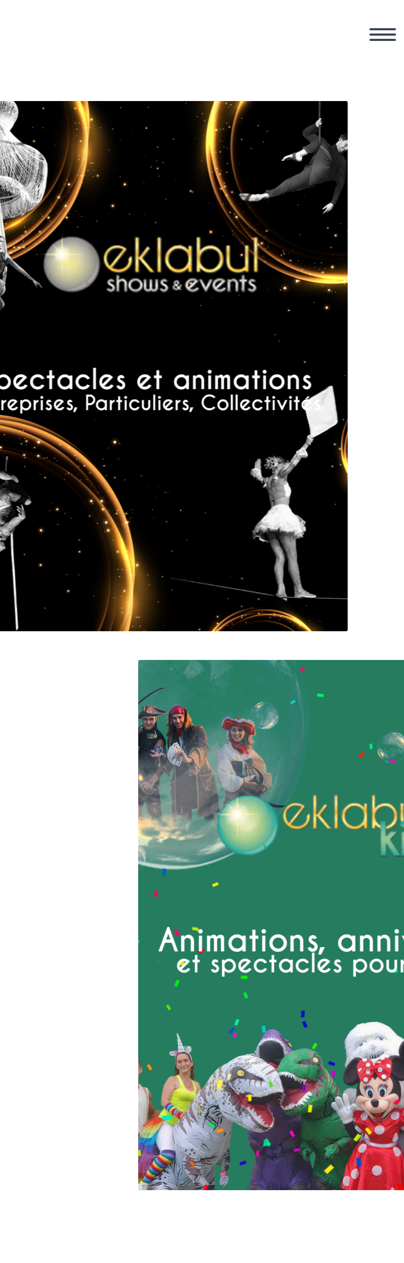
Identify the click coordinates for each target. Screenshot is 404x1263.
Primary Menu (382, 34)
